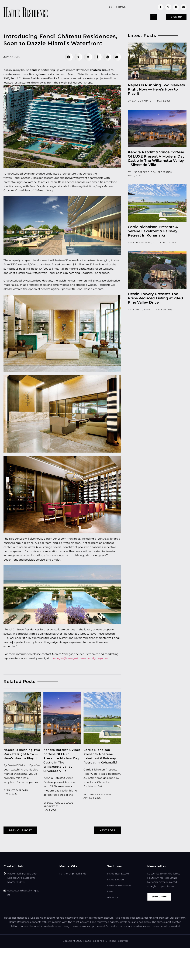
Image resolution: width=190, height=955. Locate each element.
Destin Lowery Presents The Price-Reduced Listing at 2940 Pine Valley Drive (155, 299)
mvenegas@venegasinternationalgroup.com (79, 659)
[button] (144, 18)
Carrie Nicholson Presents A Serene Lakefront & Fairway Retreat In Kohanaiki (153, 232)
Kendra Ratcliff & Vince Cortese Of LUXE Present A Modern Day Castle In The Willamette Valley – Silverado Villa (61, 763)
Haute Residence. (93, 947)
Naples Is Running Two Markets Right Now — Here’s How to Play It (156, 90)
